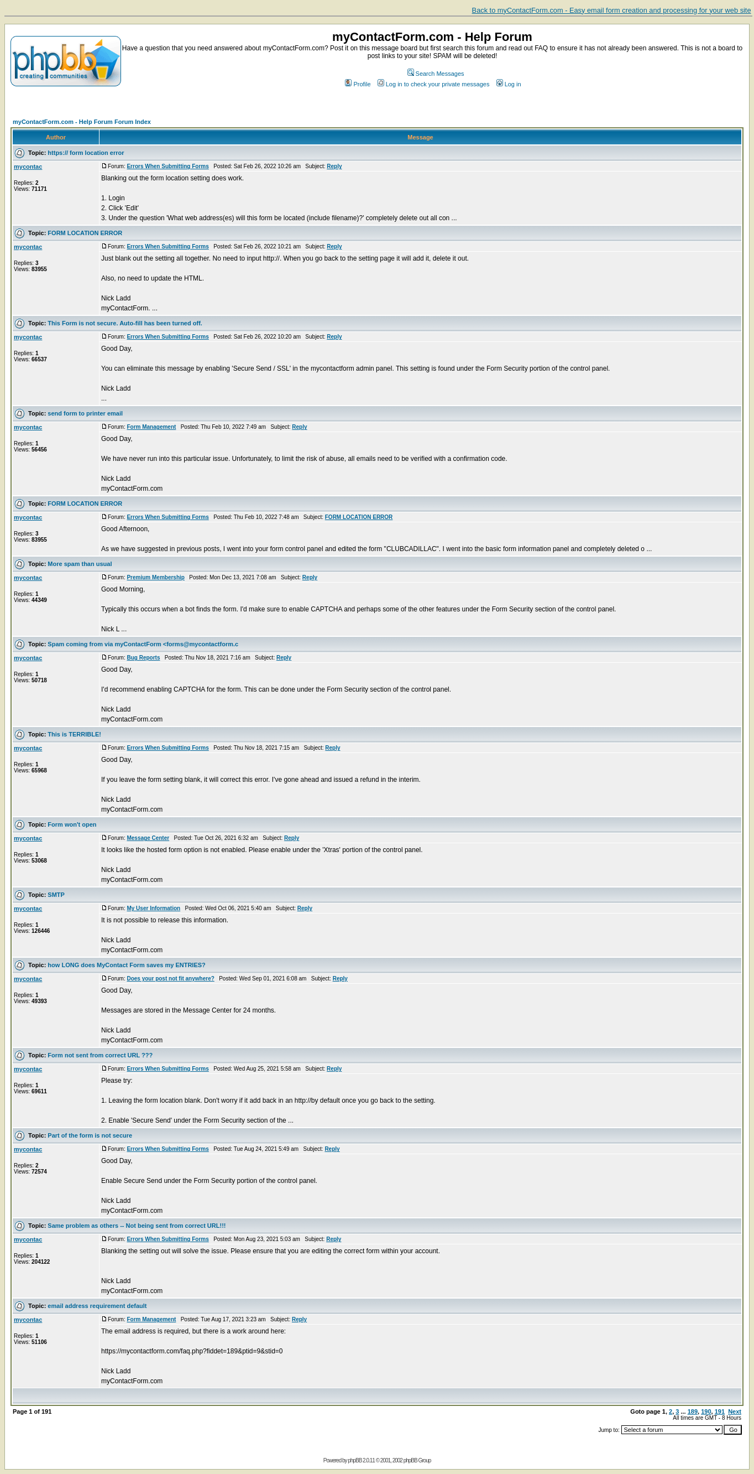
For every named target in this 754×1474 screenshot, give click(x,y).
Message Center (148, 838)
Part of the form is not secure (90, 1135)
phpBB (355, 1460)
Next (734, 1411)
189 (693, 1411)
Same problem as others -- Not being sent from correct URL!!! (137, 1225)
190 (706, 1411)
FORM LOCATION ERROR (85, 233)
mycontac (28, 166)
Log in (508, 84)
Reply (334, 166)
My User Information (153, 908)
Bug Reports (143, 658)
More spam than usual (80, 563)
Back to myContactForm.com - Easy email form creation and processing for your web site (611, 10)
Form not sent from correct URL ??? (100, 1055)
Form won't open (72, 824)
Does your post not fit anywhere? (170, 978)
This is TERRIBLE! (74, 734)
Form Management (151, 427)
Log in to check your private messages (434, 84)
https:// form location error (86, 152)
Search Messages (435, 73)
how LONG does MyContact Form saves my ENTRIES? (126, 965)
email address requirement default (97, 1305)
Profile (357, 84)
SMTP (56, 894)
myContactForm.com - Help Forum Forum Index (82, 121)
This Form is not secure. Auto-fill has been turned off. (125, 323)
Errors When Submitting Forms (167, 166)
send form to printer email (85, 413)
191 (720, 1411)
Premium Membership (155, 577)
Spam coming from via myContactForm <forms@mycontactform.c (143, 644)
